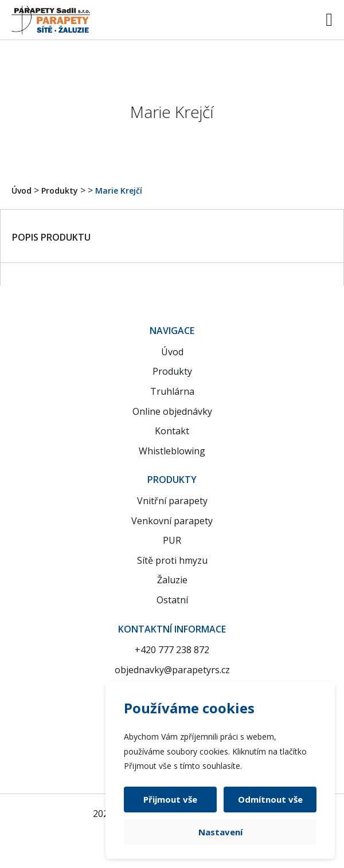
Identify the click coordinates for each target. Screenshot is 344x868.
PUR (172, 540)
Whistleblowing (172, 451)
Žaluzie (172, 580)
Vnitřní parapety (172, 500)
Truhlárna (172, 391)
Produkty (59, 190)
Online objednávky (172, 411)
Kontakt (172, 431)
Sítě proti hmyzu (172, 560)
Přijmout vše (170, 799)
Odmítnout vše (270, 799)
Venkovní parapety (172, 520)
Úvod (21, 190)
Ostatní (172, 600)
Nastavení (220, 832)
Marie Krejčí (118, 190)
